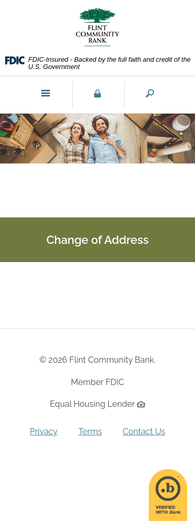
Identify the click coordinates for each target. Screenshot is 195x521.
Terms (90, 431)
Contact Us (144, 431)
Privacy (43, 431)
